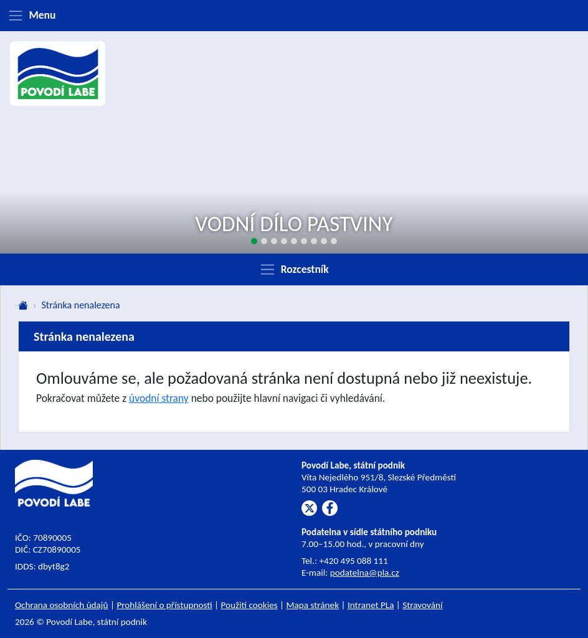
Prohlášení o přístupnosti (164, 605)
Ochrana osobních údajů (61, 605)
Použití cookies (249, 605)
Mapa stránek (313, 605)
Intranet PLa (371, 605)
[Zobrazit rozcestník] (294, 269)
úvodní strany (159, 398)
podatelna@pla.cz (364, 572)
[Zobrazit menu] (294, 15)
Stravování (422, 605)
